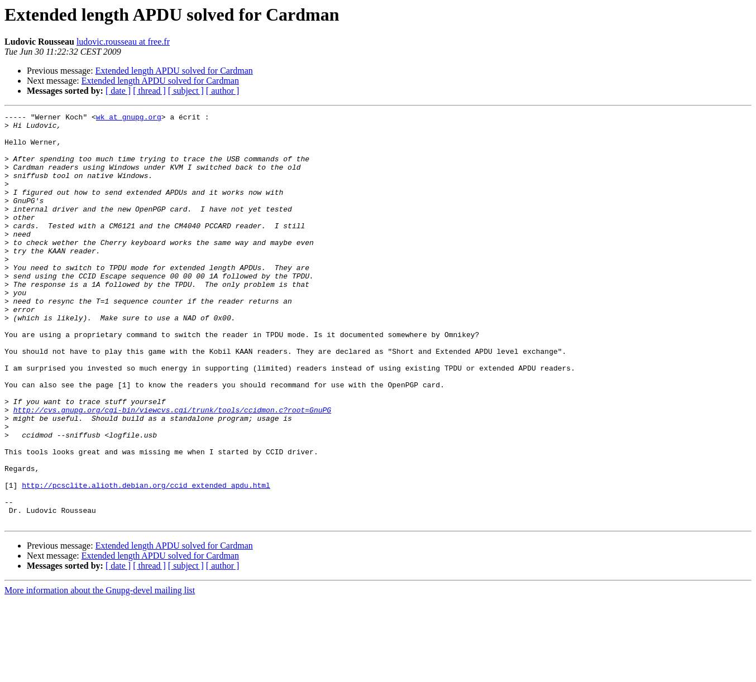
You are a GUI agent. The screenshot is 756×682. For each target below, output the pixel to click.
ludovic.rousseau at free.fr (123, 41)
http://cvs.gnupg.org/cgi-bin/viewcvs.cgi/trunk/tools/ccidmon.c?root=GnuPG (172, 470)
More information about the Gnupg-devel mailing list (99, 672)
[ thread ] (149, 90)
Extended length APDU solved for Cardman (174, 70)
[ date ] (118, 90)
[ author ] (223, 90)
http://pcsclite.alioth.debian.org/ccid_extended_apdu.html (146, 560)
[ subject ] (186, 90)
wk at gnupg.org (128, 118)
